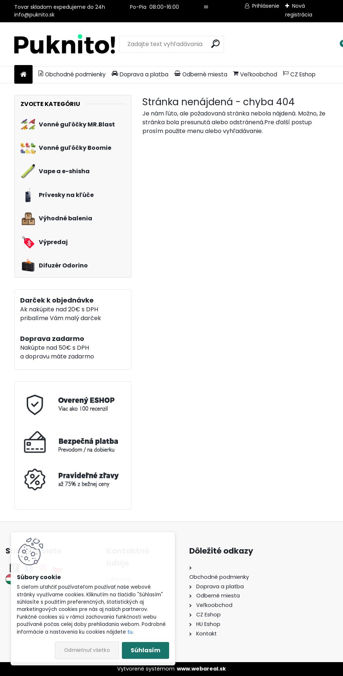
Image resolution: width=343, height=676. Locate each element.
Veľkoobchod (255, 74)
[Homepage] (23, 75)
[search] (215, 43)
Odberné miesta (200, 74)
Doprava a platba (140, 74)
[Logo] (64, 44)
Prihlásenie (265, 6)
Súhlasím (145, 650)
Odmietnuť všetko (87, 650)
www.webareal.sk (201, 668)
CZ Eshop (299, 74)
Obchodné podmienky (72, 74)
